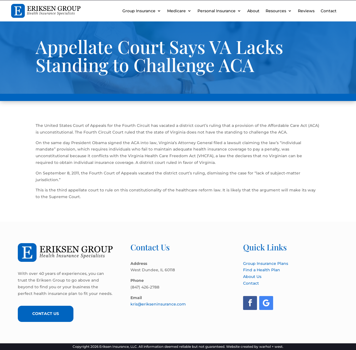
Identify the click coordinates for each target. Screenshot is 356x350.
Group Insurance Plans (265, 263)
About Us (252, 276)
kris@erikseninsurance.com (158, 304)
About (253, 10)
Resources (276, 10)
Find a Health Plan (261, 269)
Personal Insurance (216, 10)
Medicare (176, 10)
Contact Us (45, 313)
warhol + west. (271, 346)
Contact (329, 10)
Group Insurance (138, 10)
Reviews (306, 10)
